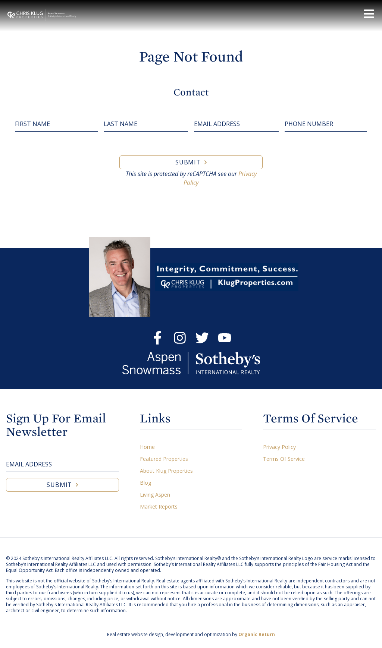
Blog (145, 482)
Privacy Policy (279, 446)
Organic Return (256, 634)
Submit (188, 162)
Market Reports (159, 506)
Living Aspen (155, 494)
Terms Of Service (284, 458)
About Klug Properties (166, 470)
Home (147, 446)
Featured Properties (164, 458)
